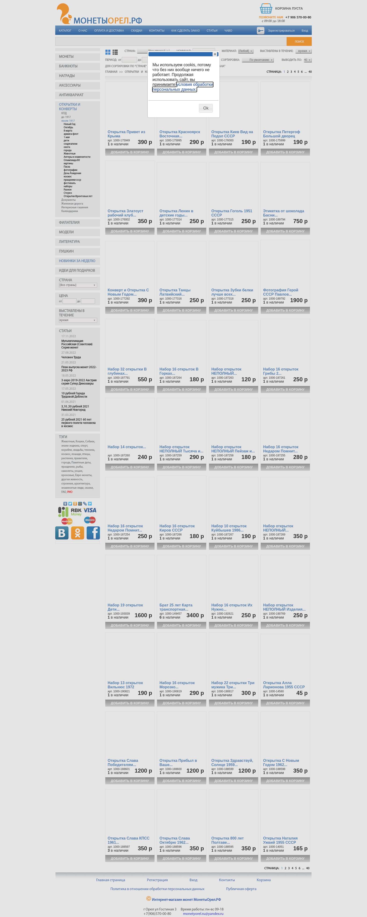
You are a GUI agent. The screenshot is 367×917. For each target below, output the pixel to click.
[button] (215, 54)
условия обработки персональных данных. (183, 87)
